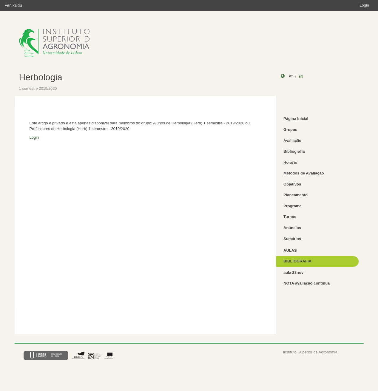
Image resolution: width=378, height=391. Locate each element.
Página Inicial (295, 118)
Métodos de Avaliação (303, 173)
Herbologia (40, 77)
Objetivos (292, 184)
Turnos (289, 216)
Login (364, 5)
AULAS (290, 250)
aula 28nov (293, 272)
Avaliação (292, 140)
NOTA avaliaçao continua (306, 283)
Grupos (290, 129)
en (300, 76)
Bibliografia (294, 151)
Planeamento (295, 195)
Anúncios (292, 227)
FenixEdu (13, 5)
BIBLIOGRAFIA (297, 261)
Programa (292, 206)
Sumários (292, 239)
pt (291, 76)
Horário (290, 162)
